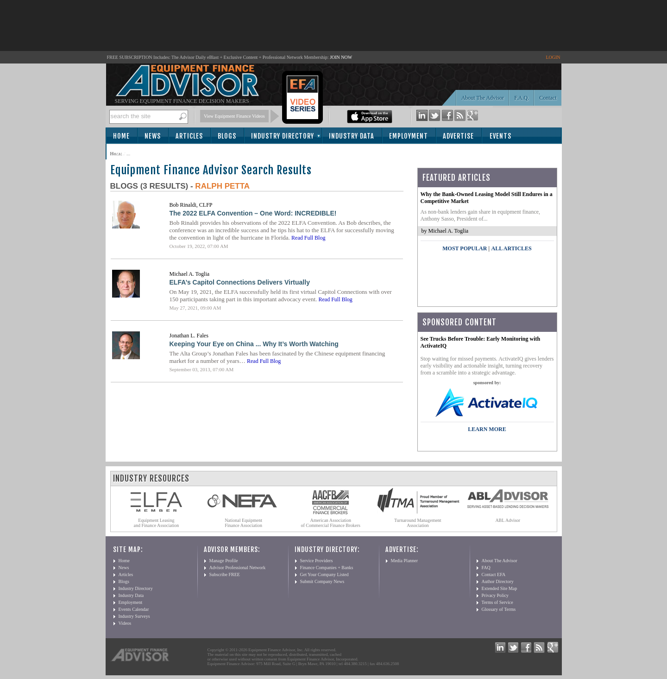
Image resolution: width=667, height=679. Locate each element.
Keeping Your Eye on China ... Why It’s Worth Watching (254, 344)
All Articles (511, 248)
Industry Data (351, 136)
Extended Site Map (499, 588)
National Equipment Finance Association (243, 523)
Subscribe (132, 152)
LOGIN (553, 57)
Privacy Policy (495, 595)
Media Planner (404, 560)
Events (500, 136)
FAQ (486, 567)
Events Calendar (134, 609)
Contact (547, 98)
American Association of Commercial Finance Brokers (330, 523)
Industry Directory (282, 136)
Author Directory (498, 581)
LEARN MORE (487, 429)
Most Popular (464, 248)
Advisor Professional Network (237, 567)
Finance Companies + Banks (326, 567)
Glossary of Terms (499, 609)
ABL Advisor (507, 520)
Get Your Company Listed (324, 574)
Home (121, 136)
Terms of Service (497, 602)
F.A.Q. (521, 98)
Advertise (458, 136)
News (153, 136)
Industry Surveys (134, 616)
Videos (125, 623)
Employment (408, 136)
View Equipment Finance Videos (234, 116)
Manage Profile (223, 560)
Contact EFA (494, 574)
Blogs (227, 136)
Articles (189, 136)
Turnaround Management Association (417, 523)
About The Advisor (482, 98)
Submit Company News (322, 581)
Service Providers (316, 560)
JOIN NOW (341, 57)
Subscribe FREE (224, 574)
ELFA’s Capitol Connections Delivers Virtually (240, 282)
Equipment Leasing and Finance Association (156, 523)
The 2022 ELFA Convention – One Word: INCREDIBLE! (253, 213)
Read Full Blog (308, 238)
